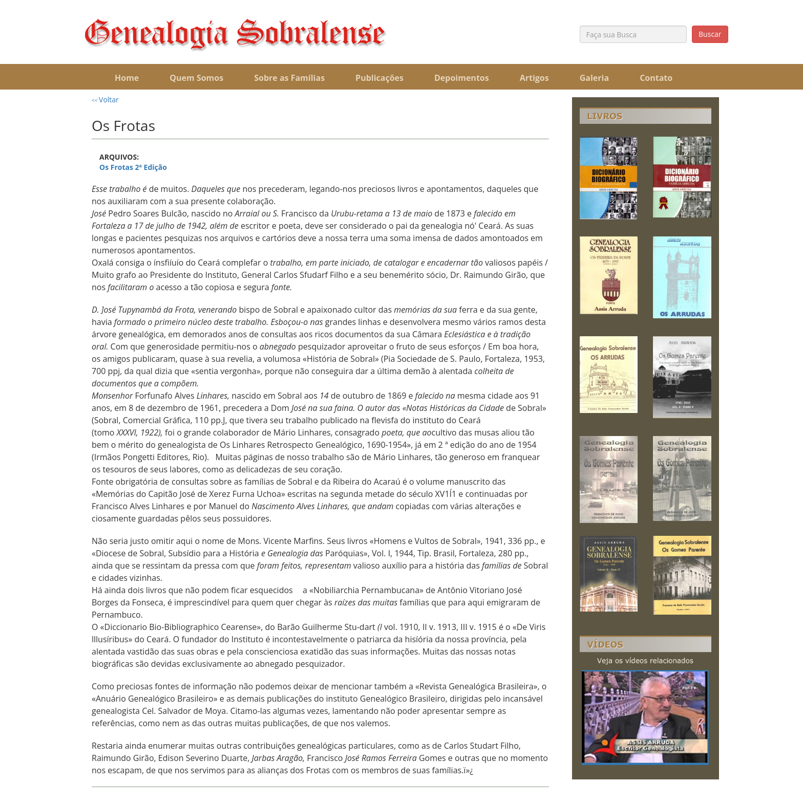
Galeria (594, 77)
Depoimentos (461, 77)
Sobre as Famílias (289, 77)
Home (127, 77)
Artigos (534, 77)
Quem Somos (196, 77)
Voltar (105, 99)
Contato (656, 77)
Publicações (379, 77)
